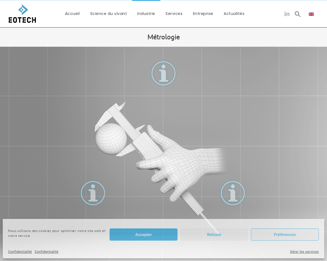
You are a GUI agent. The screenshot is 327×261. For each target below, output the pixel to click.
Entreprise (203, 13)
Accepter (143, 234)
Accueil (72, 13)
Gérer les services (304, 252)
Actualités (234, 13)
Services (174, 13)
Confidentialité (20, 252)
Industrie (146, 13)
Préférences (285, 234)
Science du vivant (108, 13)
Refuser (214, 234)
